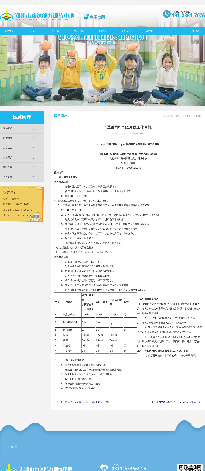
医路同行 (7, 128)
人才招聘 (149, 31)
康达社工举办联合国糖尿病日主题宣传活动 (87, 402)
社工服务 (172, 31)
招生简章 (196, 31)
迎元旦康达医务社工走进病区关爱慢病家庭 (178, 402)
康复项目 (126, 31)
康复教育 (102, 31)
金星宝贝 (7, 157)
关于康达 (56, 31)
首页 (177, 116)
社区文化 (7, 177)
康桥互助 (7, 167)
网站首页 (9, 31)
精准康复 (7, 138)
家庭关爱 (7, 148)
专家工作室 (79, 31)
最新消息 (32, 31)
